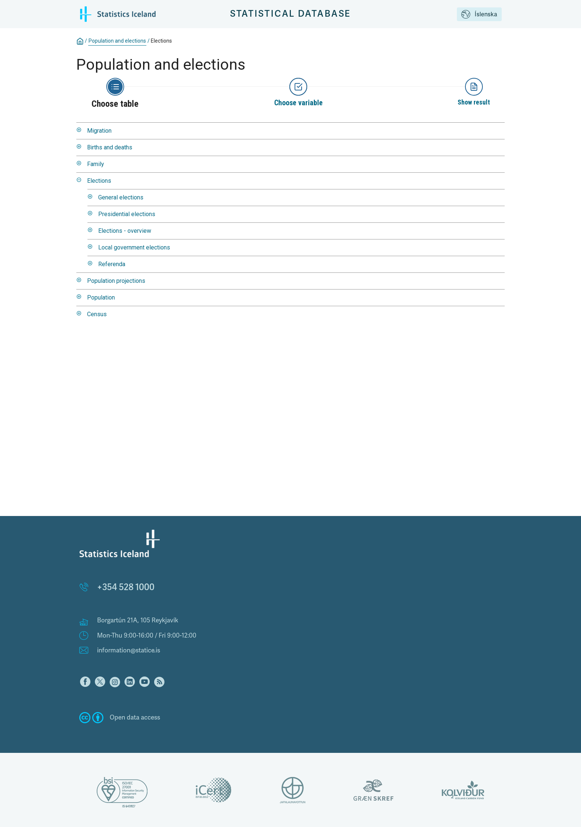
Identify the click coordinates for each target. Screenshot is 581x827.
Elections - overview (124, 230)
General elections (120, 197)
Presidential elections (126, 214)
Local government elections (134, 247)
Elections (161, 41)
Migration (99, 130)
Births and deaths (109, 147)
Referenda (111, 264)
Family (95, 164)
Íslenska (479, 15)
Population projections (116, 280)
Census (97, 314)
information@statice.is (128, 650)
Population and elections (117, 41)
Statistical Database (290, 14)
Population (101, 297)
